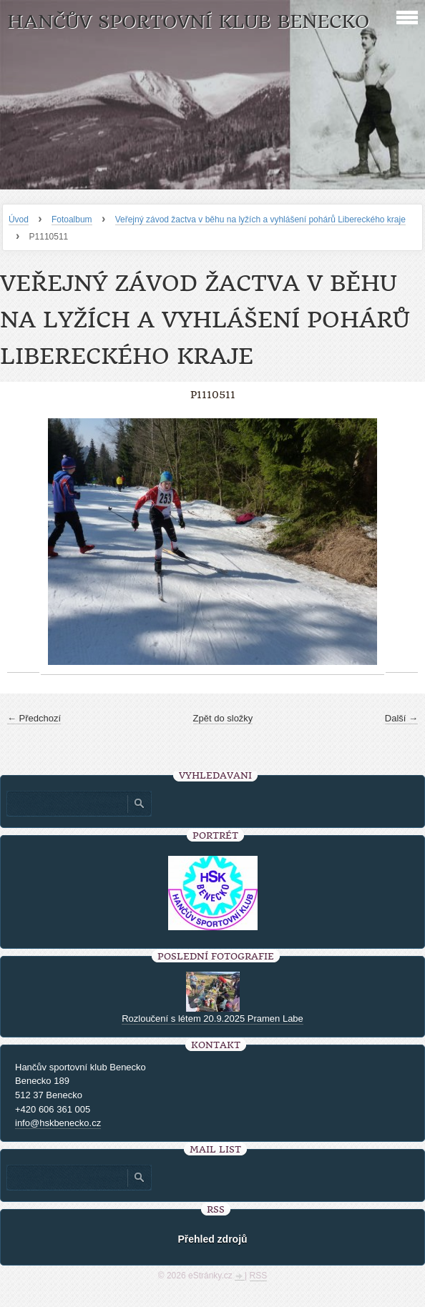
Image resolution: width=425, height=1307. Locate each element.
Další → (401, 718)
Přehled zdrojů (212, 1239)
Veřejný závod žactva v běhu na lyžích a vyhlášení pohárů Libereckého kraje (260, 219)
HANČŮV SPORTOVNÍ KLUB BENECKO (188, 22)
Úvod (19, 219)
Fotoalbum (72, 219)
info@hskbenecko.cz (58, 1123)
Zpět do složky (223, 718)
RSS (259, 1276)
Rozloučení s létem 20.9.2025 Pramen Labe (212, 1018)
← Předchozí (34, 718)
